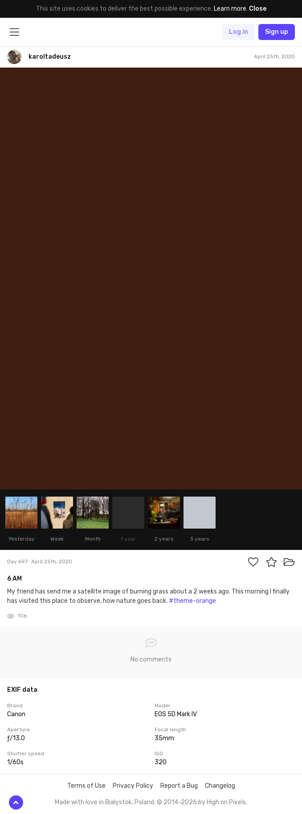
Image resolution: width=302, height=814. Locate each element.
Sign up (276, 32)
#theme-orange (192, 601)
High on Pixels (226, 802)
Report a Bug (179, 786)
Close (257, 8)
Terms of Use (86, 786)
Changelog (220, 786)
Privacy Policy (133, 786)
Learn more (230, 8)
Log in (238, 32)
